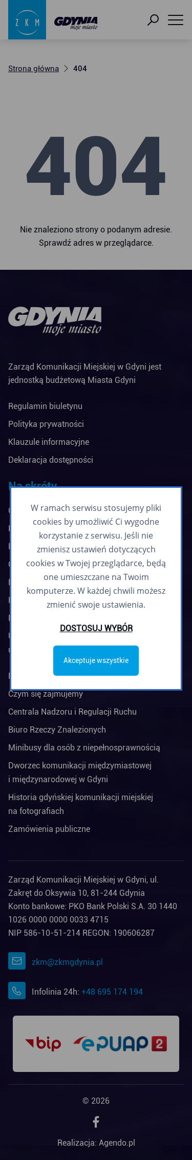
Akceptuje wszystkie (96, 660)
